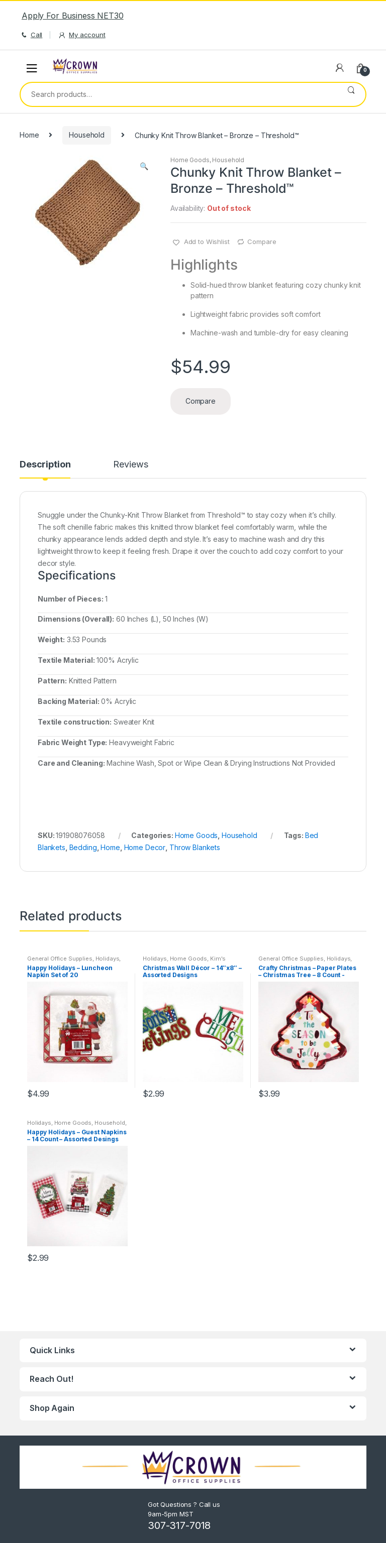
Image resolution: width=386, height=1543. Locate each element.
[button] (144, 167)
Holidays (107, 958)
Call (31, 35)
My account (81, 35)
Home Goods (190, 160)
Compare (261, 242)
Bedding (83, 847)
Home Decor (145, 847)
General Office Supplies (59, 958)
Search (351, 94)
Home (29, 135)
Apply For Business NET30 (73, 16)
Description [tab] (45, 464)
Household (87, 135)
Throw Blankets (194, 847)
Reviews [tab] (130, 464)
